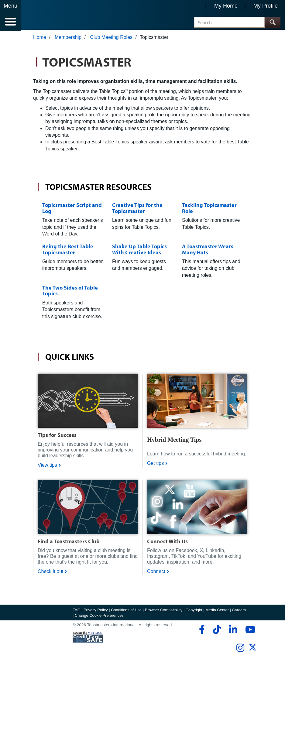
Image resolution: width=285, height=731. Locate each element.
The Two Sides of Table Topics (70, 291)
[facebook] (201, 630)
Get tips (155, 464)
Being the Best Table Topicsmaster (67, 250)
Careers (239, 611)
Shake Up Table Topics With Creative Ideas (139, 250)
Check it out (50, 572)
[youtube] (249, 630)
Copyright (194, 611)
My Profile (265, 6)
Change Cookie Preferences (99, 616)
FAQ (77, 611)
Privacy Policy (96, 611)
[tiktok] (217, 630)
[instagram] (240, 649)
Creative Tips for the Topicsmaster (137, 209)
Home (39, 38)
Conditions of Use (126, 611)
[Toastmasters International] (39, 16)
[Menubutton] (10, 15)
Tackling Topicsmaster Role (209, 209)
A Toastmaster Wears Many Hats (207, 250)
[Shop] (88, 401)
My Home (226, 6)
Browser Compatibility (164, 611)
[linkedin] (233, 630)
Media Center (217, 611)
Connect (156, 572)
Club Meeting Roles (111, 38)
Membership (68, 38)
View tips (47, 466)
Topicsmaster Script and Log (72, 209)
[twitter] (252, 651)
